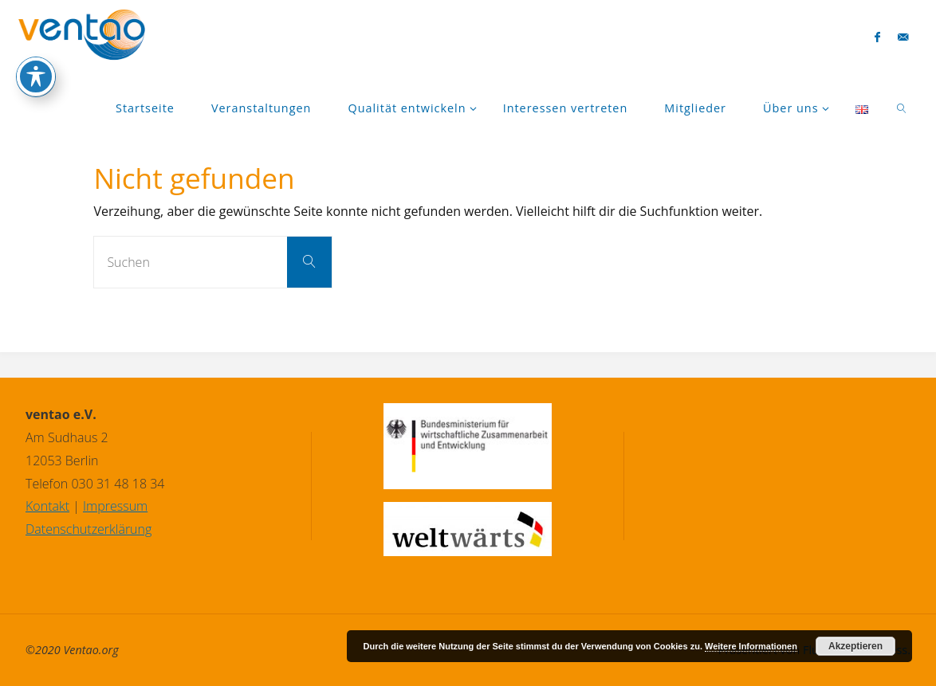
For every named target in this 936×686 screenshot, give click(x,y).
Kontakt (47, 506)
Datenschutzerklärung (88, 529)
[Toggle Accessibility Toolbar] (36, 43)
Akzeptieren (855, 646)
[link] (902, 107)
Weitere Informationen (751, 646)
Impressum (115, 506)
